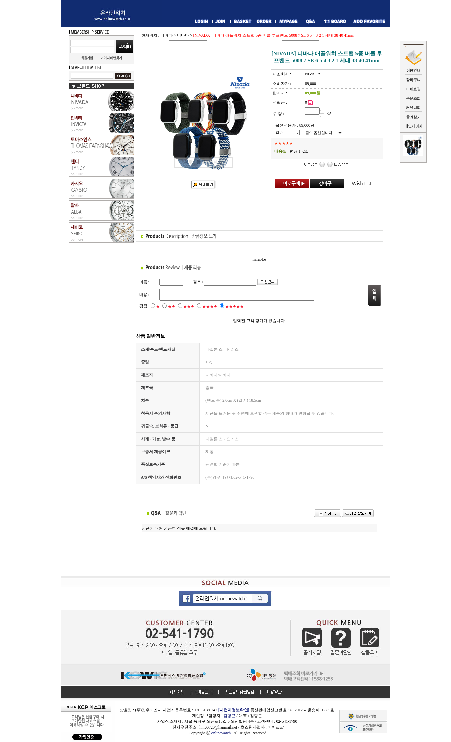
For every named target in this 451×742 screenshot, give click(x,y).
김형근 (229, 715)
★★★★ (209, 306)
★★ (171, 306)
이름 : (144, 282)
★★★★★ (234, 306)
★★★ (188, 306)
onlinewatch (222, 733)
